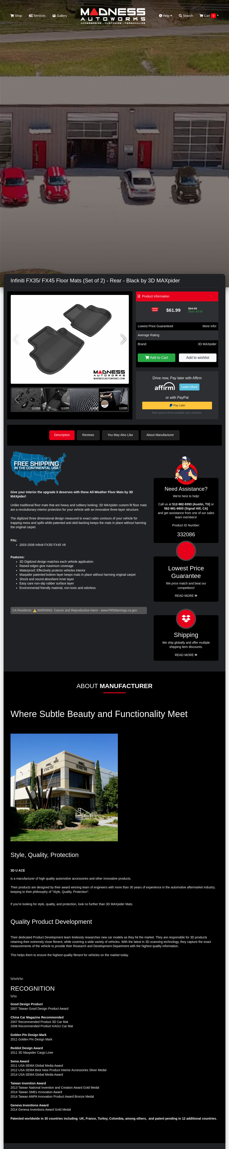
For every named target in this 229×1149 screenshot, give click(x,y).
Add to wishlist (197, 358)
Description (62, 435)
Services (37, 15)
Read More (186, 595)
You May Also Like (121, 435)
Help (165, 15)
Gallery (59, 15)
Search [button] (186, 15)
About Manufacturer (161, 435)
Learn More (189, 387)
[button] (124, 339)
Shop (16, 15)
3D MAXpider (207, 344)
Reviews (89, 435)
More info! (209, 326)
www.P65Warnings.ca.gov (119, 610)
